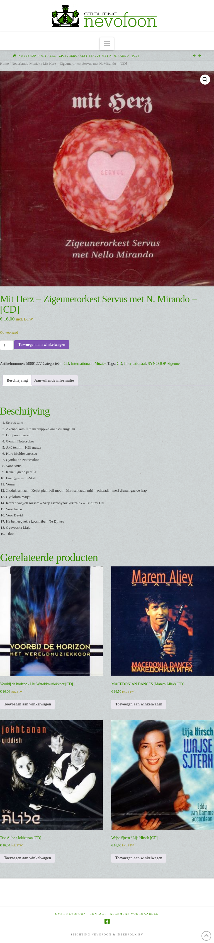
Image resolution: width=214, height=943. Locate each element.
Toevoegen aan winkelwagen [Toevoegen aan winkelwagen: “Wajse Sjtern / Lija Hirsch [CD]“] (138, 858)
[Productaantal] (6, 345)
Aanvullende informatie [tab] (54, 380)
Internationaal (82, 364)
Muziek (34, 64)
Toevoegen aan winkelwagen (41, 345)
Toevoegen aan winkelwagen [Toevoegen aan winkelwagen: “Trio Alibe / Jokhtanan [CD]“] (27, 858)
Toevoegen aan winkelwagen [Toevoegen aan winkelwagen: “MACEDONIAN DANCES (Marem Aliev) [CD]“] (138, 704)
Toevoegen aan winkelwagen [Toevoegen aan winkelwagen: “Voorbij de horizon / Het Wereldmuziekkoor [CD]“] (27, 704)
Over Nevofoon (70, 913)
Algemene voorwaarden (134, 913)
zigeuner (174, 364)
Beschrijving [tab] (17, 380)
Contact (98, 913)
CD (66, 364)
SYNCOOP (157, 364)
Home (4, 64)
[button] (107, 44)
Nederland (18, 64)
